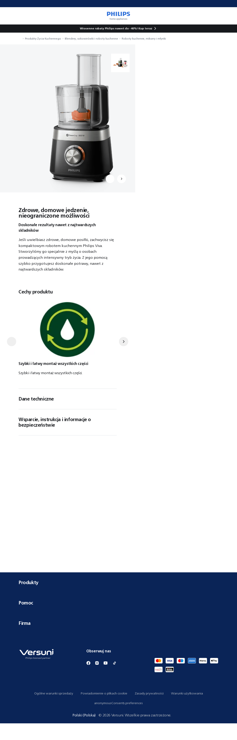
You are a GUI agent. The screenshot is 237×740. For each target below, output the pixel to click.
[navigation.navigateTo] (20, 38)
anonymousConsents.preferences (118, 719)
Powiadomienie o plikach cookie (104, 709)
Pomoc (118, 619)
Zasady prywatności (149, 709)
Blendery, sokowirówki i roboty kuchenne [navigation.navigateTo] (91, 38)
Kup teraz (145, 28)
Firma (118, 640)
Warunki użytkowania (187, 709)
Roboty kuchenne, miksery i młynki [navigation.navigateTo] (144, 38)
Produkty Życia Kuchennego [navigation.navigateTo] (43, 38)
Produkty (118, 599)
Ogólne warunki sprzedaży (53, 709)
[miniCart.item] (227, 15)
